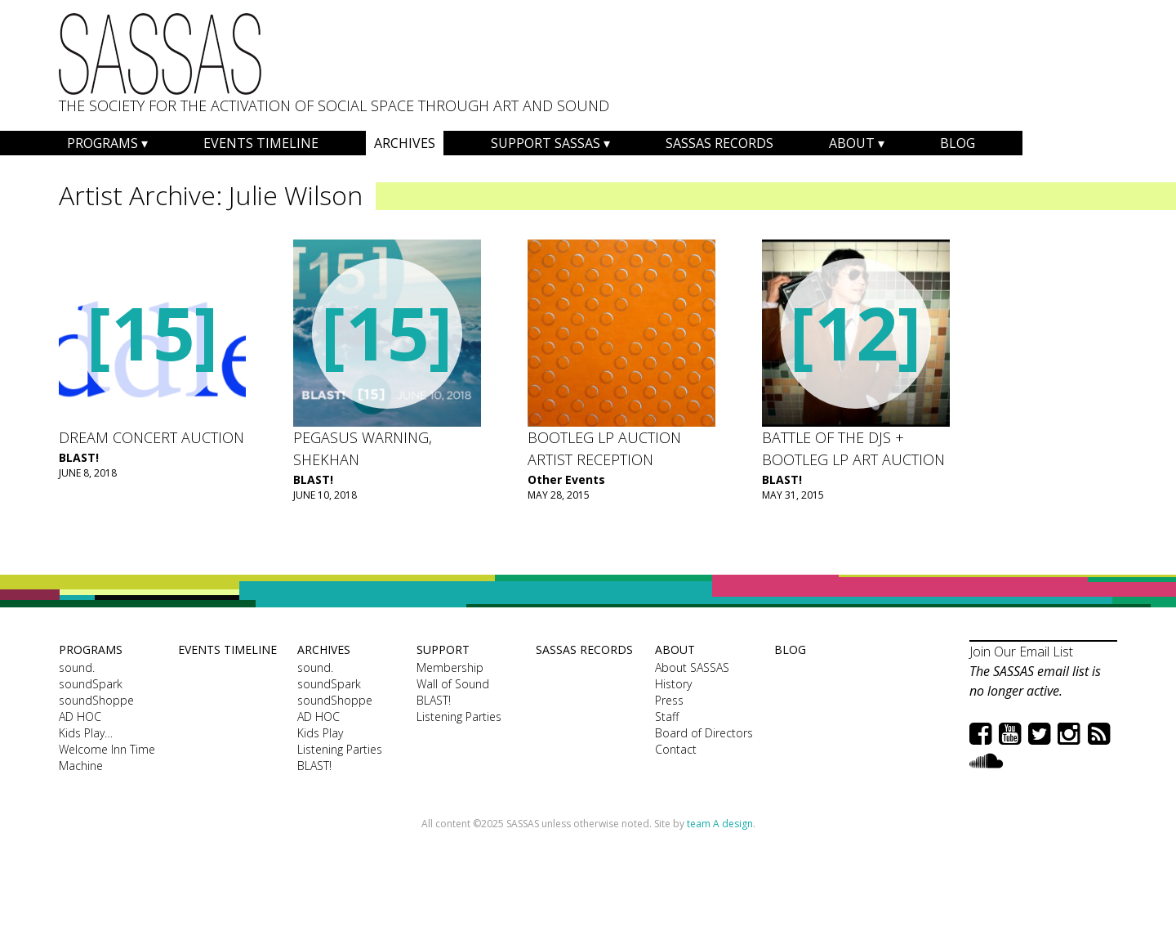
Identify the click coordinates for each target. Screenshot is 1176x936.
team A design (720, 824)
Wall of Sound (452, 684)
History (673, 684)
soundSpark (90, 684)
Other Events (566, 479)
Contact (676, 749)
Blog (957, 143)
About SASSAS (692, 667)
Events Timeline (260, 143)
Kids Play (320, 733)
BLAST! (79, 457)
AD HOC (80, 716)
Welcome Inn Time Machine (107, 757)
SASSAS (160, 54)
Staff (667, 716)
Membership (449, 667)
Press (669, 700)
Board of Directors (704, 733)
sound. (77, 667)
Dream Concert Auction (151, 437)
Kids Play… (86, 733)
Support (443, 649)
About (852, 143)
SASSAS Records (719, 143)
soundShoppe (96, 700)
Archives (404, 143)
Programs (102, 143)
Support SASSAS (545, 143)
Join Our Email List (1021, 652)
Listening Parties (339, 749)
